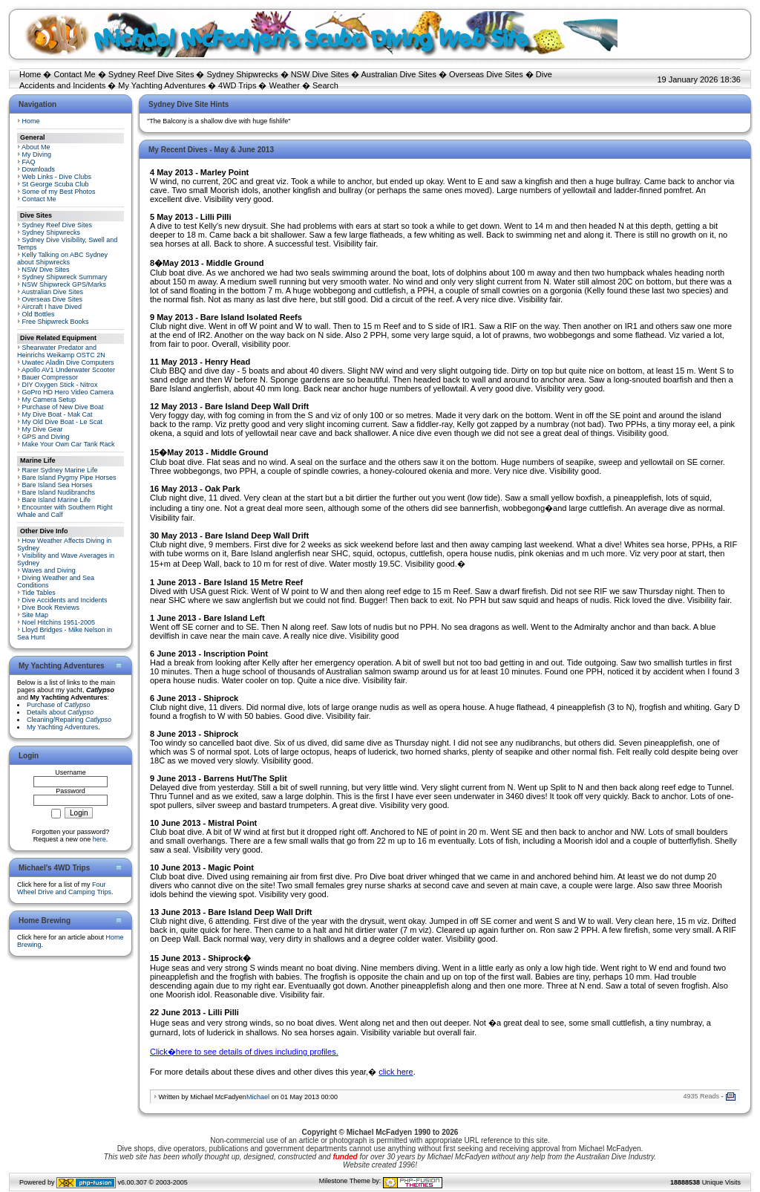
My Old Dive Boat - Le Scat (62, 422)
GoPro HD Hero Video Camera (68, 392)
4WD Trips (237, 85)
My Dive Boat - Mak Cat (57, 414)
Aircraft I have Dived (52, 306)
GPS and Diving (46, 436)
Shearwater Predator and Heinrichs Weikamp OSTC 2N (61, 351)
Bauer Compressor (50, 377)
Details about (60, 712)
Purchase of (59, 705)
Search (325, 85)
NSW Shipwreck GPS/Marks (64, 284)
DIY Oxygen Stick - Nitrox (60, 384)
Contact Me (74, 74)
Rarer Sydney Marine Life (60, 470)
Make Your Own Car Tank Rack (68, 444)
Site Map (35, 615)
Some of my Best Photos (59, 191)
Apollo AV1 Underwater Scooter (68, 370)
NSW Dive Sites (320, 74)
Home (30, 74)
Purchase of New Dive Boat (63, 407)
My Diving (37, 154)
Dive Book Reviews (51, 607)
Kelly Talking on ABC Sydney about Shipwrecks (62, 258)
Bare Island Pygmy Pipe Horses (69, 477)
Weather (284, 85)
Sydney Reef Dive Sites (151, 74)
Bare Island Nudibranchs (59, 492)
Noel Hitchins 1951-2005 (59, 622)
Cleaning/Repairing (69, 719)
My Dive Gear (42, 429)
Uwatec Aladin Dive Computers (68, 362)
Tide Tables (39, 592)
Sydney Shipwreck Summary (65, 277)
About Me (36, 147)
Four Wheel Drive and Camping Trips (64, 888)
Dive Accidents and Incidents (65, 600)
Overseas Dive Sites (486, 74)
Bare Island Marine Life (56, 500)
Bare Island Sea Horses (57, 485)
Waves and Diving (49, 570)
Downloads (39, 169)
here (99, 839)
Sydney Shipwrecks (242, 74)
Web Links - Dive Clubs (56, 176)
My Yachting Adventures (162, 85)
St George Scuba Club (55, 184)
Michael (257, 1097)
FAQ (29, 162)
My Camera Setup (49, 399)
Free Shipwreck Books (55, 321)
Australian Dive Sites (398, 74)
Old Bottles (38, 314)
